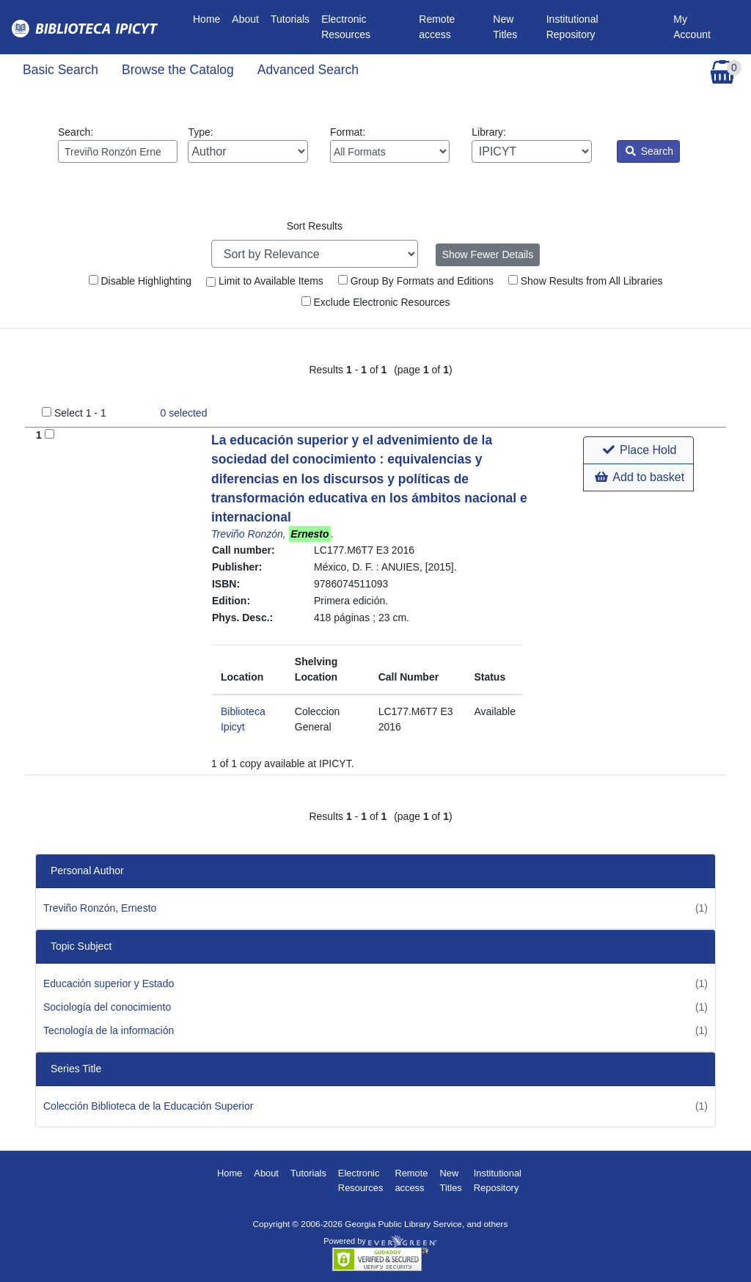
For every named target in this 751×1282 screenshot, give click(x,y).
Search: (117, 144)
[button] (638, 450)
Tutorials (290, 19)
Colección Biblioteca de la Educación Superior (148, 1106)
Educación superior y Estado (108, 983)
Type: (247, 144)
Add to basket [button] (639, 477)
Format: (390, 144)
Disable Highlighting (140, 281)
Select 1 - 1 (80, 413)
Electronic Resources (345, 26)
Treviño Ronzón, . (272, 534)
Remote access (437, 26)
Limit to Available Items (264, 281)
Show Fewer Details (488, 254)
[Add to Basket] (49, 434)
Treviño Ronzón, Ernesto (99, 908)
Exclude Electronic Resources (375, 302)
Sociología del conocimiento (107, 1007)
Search (649, 151)
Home (209, 18)
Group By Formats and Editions (416, 281)
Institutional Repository (572, 26)
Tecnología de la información (108, 1030)
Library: (531, 144)
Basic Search (60, 69)
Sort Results (314, 226)
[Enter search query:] (117, 151)
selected (184, 413)
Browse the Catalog (178, 69)
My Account (692, 26)
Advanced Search (308, 69)
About (245, 19)
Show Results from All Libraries (585, 281)
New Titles (505, 26)
